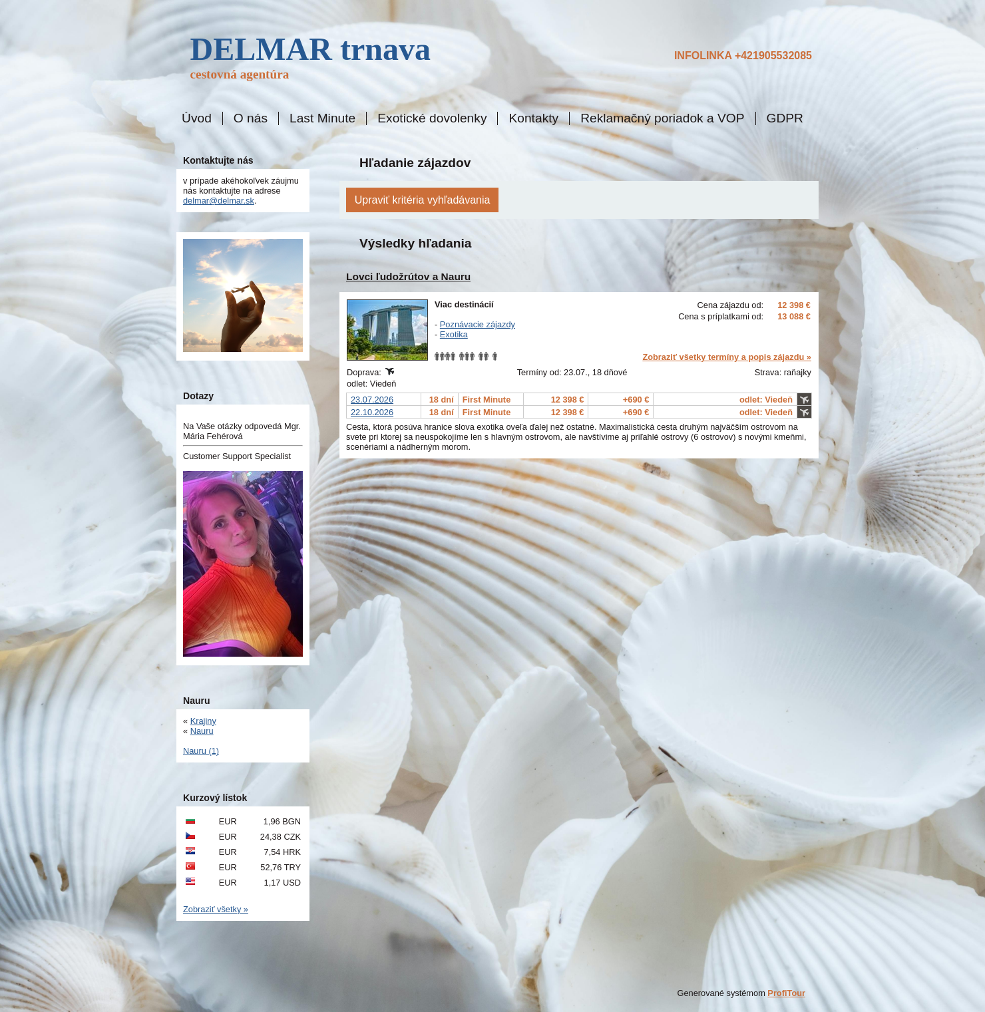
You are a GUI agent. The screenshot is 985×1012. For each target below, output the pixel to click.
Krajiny (203, 721)
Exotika (454, 334)
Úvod (197, 118)
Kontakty (533, 118)
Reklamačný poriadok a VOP (662, 118)
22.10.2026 (372, 412)
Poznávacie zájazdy (477, 324)
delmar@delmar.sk (218, 201)
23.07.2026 (372, 400)
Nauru (202, 731)
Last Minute (322, 118)
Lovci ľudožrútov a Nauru (408, 276)
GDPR (785, 118)
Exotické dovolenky (432, 118)
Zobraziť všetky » (215, 909)
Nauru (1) (201, 751)
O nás (251, 118)
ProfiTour (786, 993)
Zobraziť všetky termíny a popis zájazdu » (726, 357)
